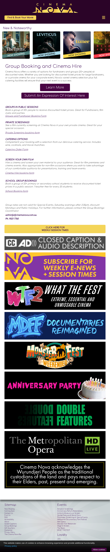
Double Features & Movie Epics (69, 515)
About (6, 522)
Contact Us (8, 513)
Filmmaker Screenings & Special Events (72, 517)
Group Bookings (10, 526)
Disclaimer (8, 530)
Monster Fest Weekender (66, 524)
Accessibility (9, 519)
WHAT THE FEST (63, 530)
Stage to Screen (63, 526)
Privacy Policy (9, 532)
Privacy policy (11, 546)
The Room (61, 528)
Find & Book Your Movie (20, 18)
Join (59, 539)
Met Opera (61, 522)
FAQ (5, 517)
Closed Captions (10, 524)
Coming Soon (9, 511)
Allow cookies (99, 549)
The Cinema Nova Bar (13, 534)
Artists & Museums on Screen (68, 513)
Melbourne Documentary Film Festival (72, 519)
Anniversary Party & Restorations (69, 511)
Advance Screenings (65, 509)
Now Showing (9, 509)
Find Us (7, 515)
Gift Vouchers (9, 528)
